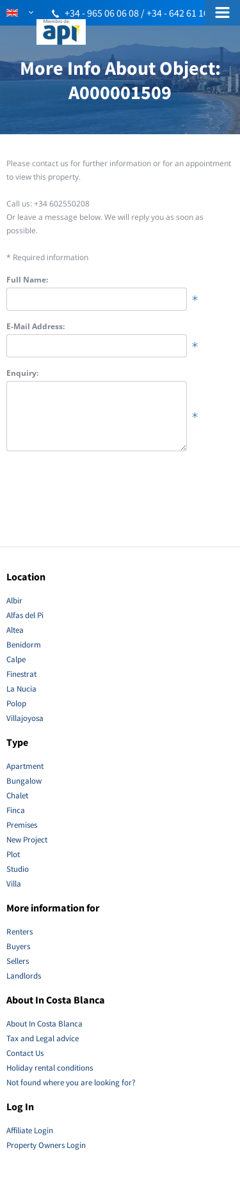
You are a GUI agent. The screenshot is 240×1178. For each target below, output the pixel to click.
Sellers (17, 961)
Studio (17, 869)
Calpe (16, 659)
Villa (13, 883)
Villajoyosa (25, 718)
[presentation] (103, 496)
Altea (15, 629)
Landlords (23, 975)
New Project (26, 839)
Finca (15, 810)
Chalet (17, 795)
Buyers (18, 946)
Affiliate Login (29, 1130)
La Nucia (21, 688)
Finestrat (21, 674)
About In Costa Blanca (44, 1023)
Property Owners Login (46, 1145)
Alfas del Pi (25, 615)
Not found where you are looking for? (71, 1082)
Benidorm (23, 644)
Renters (19, 931)
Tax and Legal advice (42, 1038)
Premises (21, 824)
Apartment (25, 766)
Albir (14, 600)
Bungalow (24, 780)
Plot (13, 854)
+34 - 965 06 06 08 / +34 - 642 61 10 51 (143, 12)
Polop (16, 703)
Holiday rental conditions (49, 1067)
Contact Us (25, 1053)
